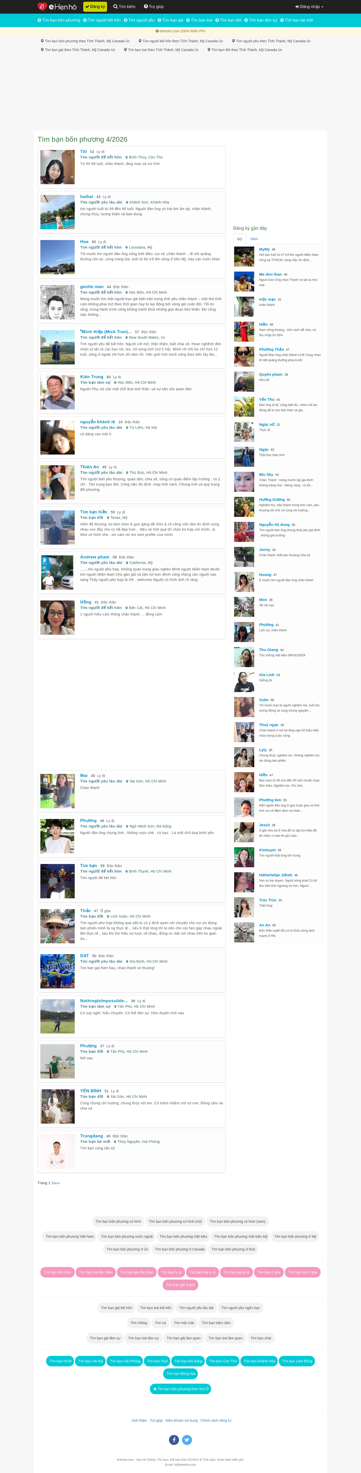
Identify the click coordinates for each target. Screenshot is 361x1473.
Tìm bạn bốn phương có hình (118, 1221)
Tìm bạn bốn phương (59, 20)
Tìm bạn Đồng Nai (180, 1374)
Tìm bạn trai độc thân (95, 1272)
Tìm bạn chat (261, 1338)
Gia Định (137, 961)
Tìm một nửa (184, 1323)
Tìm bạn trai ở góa (302, 1272)
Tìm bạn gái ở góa (180, 1285)
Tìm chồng (139, 1323)
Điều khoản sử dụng (181, 1420)
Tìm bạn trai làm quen (226, 1338)
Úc (163, 337)
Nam (254, 239)
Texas (115, 518)
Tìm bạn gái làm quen (184, 1338)
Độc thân (120, 287)
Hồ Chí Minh (156, 292)
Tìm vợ (160, 1323)
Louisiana (137, 247)
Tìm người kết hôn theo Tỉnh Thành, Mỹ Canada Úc (181, 41)
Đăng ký (95, 7)
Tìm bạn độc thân (57, 1272)
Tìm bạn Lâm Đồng (296, 1361)
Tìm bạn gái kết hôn (116, 1308)
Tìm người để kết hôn (101, 157)
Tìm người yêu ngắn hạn (240, 1308)
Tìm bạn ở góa (268, 1272)
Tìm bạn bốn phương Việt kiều (183, 1236)
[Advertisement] (180, 93)
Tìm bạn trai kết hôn (155, 1308)
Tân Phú (125, 1006)
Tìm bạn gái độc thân (136, 1272)
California (138, 563)
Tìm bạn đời (228, 20)
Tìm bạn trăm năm (216, 1323)
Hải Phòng (151, 1142)
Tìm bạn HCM (60, 1361)
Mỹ (149, 247)
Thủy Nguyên (129, 1142)
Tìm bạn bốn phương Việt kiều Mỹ (240, 1236)
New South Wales (144, 337)
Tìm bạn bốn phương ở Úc (127, 1249)
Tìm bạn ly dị (171, 1272)
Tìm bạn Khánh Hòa (259, 1361)
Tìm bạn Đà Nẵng (188, 1361)
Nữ (239, 239)
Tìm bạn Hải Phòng (124, 1361)
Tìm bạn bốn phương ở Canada (179, 1249)
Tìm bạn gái (171, 20)
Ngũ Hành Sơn (142, 826)
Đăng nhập (309, 7)
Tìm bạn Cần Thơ (222, 1361)
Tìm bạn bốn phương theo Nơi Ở (180, 1389)
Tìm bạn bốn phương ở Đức (233, 1249)
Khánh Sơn (139, 202)
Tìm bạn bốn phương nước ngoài (126, 1236)
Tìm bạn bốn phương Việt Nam (69, 1236)
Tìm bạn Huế (157, 1361)
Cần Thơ (155, 157)
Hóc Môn (136, 292)
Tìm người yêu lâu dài (101, 202)
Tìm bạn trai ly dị (203, 1272)
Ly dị (101, 152)
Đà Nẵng (164, 826)
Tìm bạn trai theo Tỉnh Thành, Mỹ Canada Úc (162, 50)
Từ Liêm (136, 428)
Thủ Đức (137, 473)
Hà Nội (151, 428)
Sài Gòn (136, 781)
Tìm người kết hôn (102, 20)
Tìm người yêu (139, 20)
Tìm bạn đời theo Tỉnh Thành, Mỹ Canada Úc (244, 50)
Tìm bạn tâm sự (261, 20)
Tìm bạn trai (199, 20)
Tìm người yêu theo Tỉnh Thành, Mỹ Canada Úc (272, 41)
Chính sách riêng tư (215, 1420)
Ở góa (105, 911)
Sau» (56, 1183)
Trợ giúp (155, 1420)
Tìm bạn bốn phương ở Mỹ (295, 1236)
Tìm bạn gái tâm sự (105, 1338)
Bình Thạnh (138, 871)
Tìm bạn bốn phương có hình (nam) (237, 1221)
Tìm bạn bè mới (296, 20)
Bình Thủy (137, 157)
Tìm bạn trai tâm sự (143, 1338)
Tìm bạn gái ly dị (236, 1272)
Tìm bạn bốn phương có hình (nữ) (175, 1221)
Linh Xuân (119, 916)
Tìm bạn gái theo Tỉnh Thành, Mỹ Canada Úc (78, 50)
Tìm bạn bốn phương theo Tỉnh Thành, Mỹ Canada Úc (86, 41)
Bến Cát (136, 608)
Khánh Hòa (160, 202)
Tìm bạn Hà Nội (90, 1361)
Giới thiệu (138, 1420)
